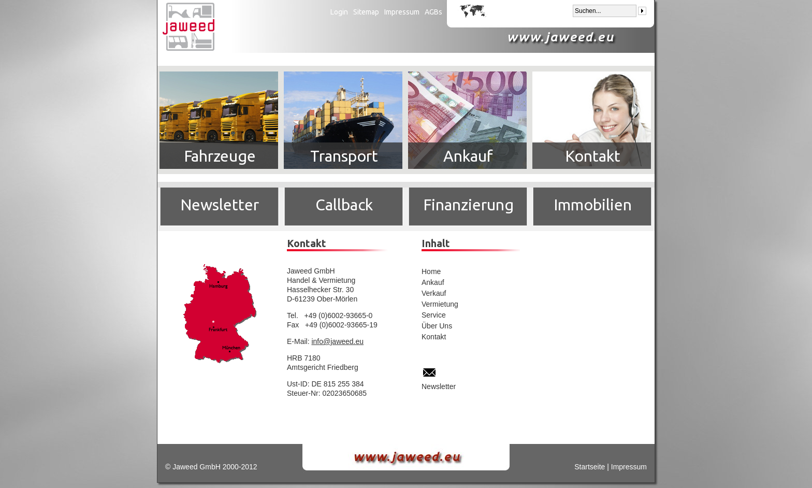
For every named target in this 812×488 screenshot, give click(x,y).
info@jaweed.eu (337, 341)
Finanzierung (468, 204)
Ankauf (468, 156)
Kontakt (592, 156)
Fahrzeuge (220, 156)
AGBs (433, 12)
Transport (344, 156)
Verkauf (434, 293)
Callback (344, 204)
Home (431, 271)
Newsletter (219, 204)
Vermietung (440, 304)
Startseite (589, 467)
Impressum (401, 12)
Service (434, 315)
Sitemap (366, 12)
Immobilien (593, 204)
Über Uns (437, 326)
